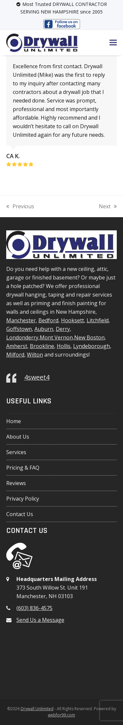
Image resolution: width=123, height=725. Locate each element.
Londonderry (22, 337)
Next (108, 207)
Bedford (48, 320)
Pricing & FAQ (22, 467)
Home (13, 421)
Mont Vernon (56, 337)
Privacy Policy (22, 498)
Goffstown (19, 329)
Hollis (64, 346)
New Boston (89, 337)
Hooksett (72, 320)
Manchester (21, 320)
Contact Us (19, 514)
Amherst (16, 346)
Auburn (43, 329)
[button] (113, 42)
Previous (20, 207)
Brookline (42, 346)
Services (16, 452)
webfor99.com (61, 715)
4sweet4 (37, 377)
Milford (15, 354)
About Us (17, 436)
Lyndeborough (91, 346)
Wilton (35, 354)
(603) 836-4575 (34, 608)
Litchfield (98, 320)
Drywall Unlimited (37, 708)
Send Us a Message (40, 620)
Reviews (16, 483)
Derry (63, 329)
